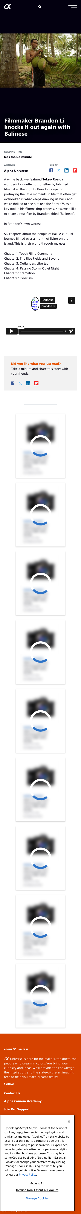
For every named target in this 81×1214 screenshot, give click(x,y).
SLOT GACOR (80, 1047)
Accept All (37, 1183)
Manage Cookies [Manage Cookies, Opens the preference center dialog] (37, 1198)
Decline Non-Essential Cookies (37, 1190)
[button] (72, 7)
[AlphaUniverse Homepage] (7, 7)
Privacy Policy (27, 1174)
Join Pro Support (16, 1109)
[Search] (40, 7)
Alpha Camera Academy (23, 1101)
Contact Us (12, 1093)
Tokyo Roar (51, 179)
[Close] (69, 1121)
